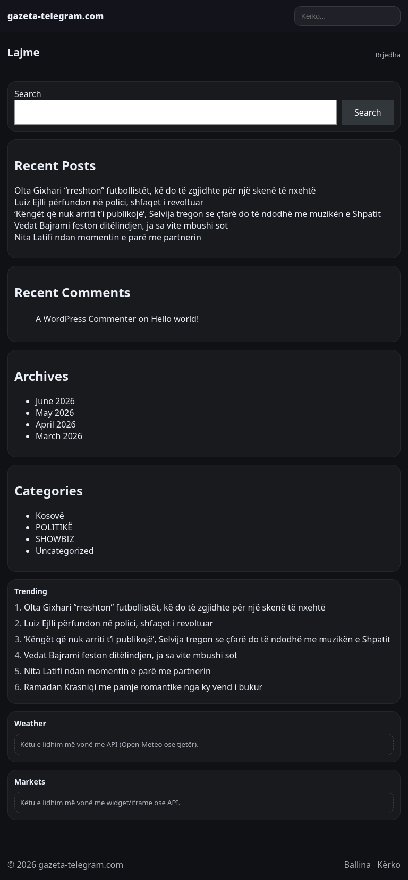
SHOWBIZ (55, 539)
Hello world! (175, 319)
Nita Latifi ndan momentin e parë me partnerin (107, 237)
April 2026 (56, 424)
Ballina (357, 864)
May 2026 (55, 413)
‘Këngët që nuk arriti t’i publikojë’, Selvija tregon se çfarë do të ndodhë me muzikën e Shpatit (197, 214)
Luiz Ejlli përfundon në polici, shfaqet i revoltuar (108, 202)
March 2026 (59, 436)
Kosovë (50, 515)
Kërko (389, 864)
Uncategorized (65, 550)
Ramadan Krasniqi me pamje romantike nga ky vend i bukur (143, 687)
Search (27, 94)
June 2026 (55, 401)
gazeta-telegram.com (55, 16)
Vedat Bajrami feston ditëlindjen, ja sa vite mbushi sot (121, 225)
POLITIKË (54, 527)
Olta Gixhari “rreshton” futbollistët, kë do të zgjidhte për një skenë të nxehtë (165, 190)
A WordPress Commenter (86, 319)
